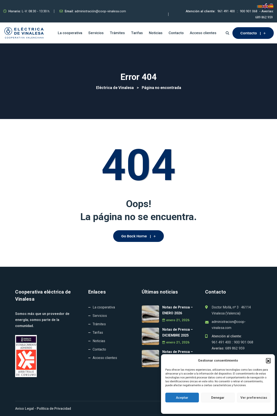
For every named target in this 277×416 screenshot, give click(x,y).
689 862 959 (264, 17)
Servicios (96, 33)
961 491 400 (226, 11)
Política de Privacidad (54, 408)
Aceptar (182, 398)
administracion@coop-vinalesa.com (229, 325)
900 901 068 (248, 11)
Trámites (117, 33)
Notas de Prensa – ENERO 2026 (177, 310)
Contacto (176, 33)
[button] (268, 360)
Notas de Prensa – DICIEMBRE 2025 (177, 332)
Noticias (156, 33)
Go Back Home (138, 236)
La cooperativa (70, 33)
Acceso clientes (203, 33)
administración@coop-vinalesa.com (100, 11)
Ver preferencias (253, 398)
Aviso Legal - (25, 408)
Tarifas (137, 33)
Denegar (217, 398)
